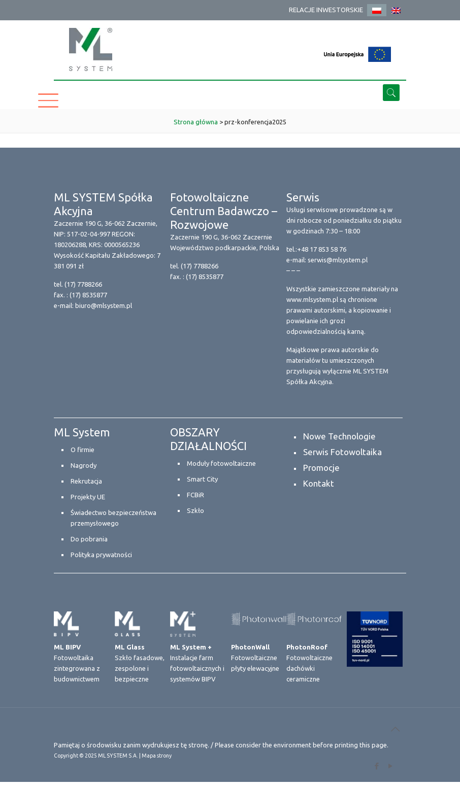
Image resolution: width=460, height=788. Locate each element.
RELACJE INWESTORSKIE (326, 9)
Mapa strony (157, 755)
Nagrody (83, 465)
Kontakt (318, 483)
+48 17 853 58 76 (321, 249)
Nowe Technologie (339, 436)
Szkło (195, 510)
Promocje (321, 467)
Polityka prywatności (101, 554)
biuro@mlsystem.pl (103, 305)
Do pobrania (89, 538)
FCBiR (195, 494)
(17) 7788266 (83, 284)
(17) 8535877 (88, 294)
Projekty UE (88, 496)
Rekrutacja (86, 481)
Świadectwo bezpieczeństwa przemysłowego (113, 518)
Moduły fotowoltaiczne (221, 463)
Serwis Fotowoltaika (342, 452)
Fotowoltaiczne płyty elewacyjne (255, 657)
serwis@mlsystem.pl (338, 259)
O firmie (82, 449)
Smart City (202, 479)
